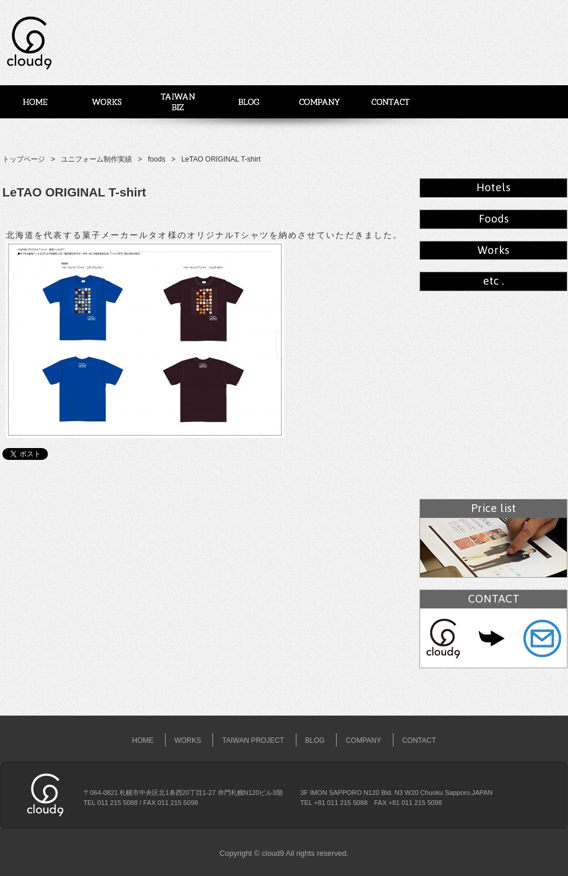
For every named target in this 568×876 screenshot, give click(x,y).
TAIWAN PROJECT (253, 740)
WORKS (106, 101)
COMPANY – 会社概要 (319, 101)
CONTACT (419, 740)
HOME (142, 740)
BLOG (248, 101)
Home (35, 101)
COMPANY (363, 740)
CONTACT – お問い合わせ (390, 101)
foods (156, 159)
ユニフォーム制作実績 (96, 159)
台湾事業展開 (177, 101)
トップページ (23, 159)
